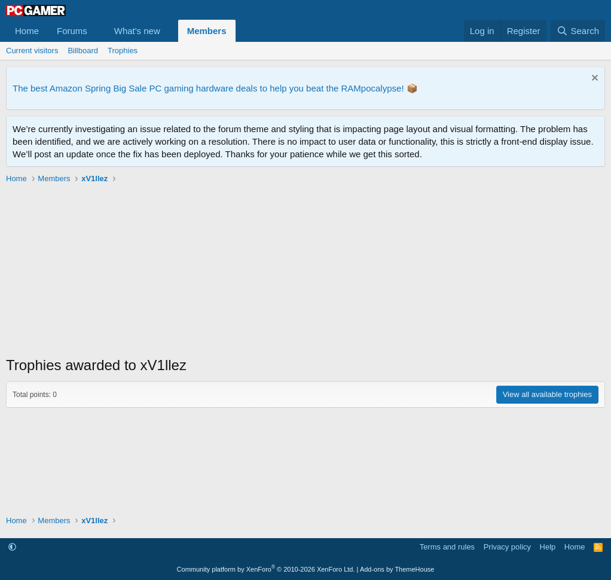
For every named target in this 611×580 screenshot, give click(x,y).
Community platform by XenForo (266, 569)
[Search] (578, 31)
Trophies (123, 50)
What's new (137, 31)
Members (207, 31)
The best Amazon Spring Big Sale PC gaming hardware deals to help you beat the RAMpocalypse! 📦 (215, 88)
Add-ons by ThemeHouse (397, 569)
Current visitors (32, 50)
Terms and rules (447, 546)
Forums (72, 31)
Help (548, 546)
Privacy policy (507, 546)
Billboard (83, 50)
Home (27, 31)
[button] (96, 31)
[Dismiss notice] (593, 79)
